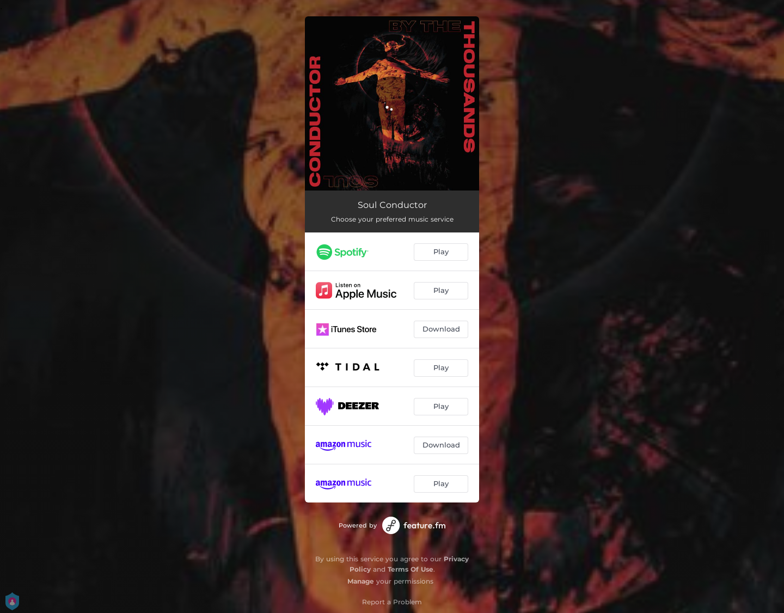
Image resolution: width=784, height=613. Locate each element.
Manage (360, 581)
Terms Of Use (410, 569)
